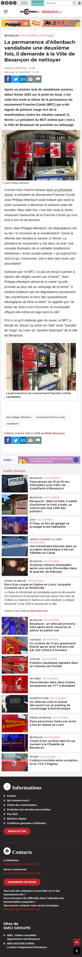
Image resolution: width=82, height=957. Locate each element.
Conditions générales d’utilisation (26, 823)
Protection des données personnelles (28, 809)
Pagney (34, 756)
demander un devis (22, 882)
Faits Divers (29, 35)
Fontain (35, 659)
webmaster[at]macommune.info (21, 909)
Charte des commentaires (22, 805)
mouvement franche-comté (50, 417)
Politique (46, 35)
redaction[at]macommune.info (20, 864)
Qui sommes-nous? (18, 800)
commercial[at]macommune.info (22, 873)
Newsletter (17, 831)
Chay (33, 519)
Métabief (35, 678)
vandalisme (12, 423)
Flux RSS (12, 814)
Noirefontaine (39, 698)
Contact (11, 795)
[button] (74, 3)
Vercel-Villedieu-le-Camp (46, 539)
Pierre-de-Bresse (15, 581)
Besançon (11, 35)
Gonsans (35, 639)
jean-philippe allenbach (18, 417)
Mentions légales (17, 818)
